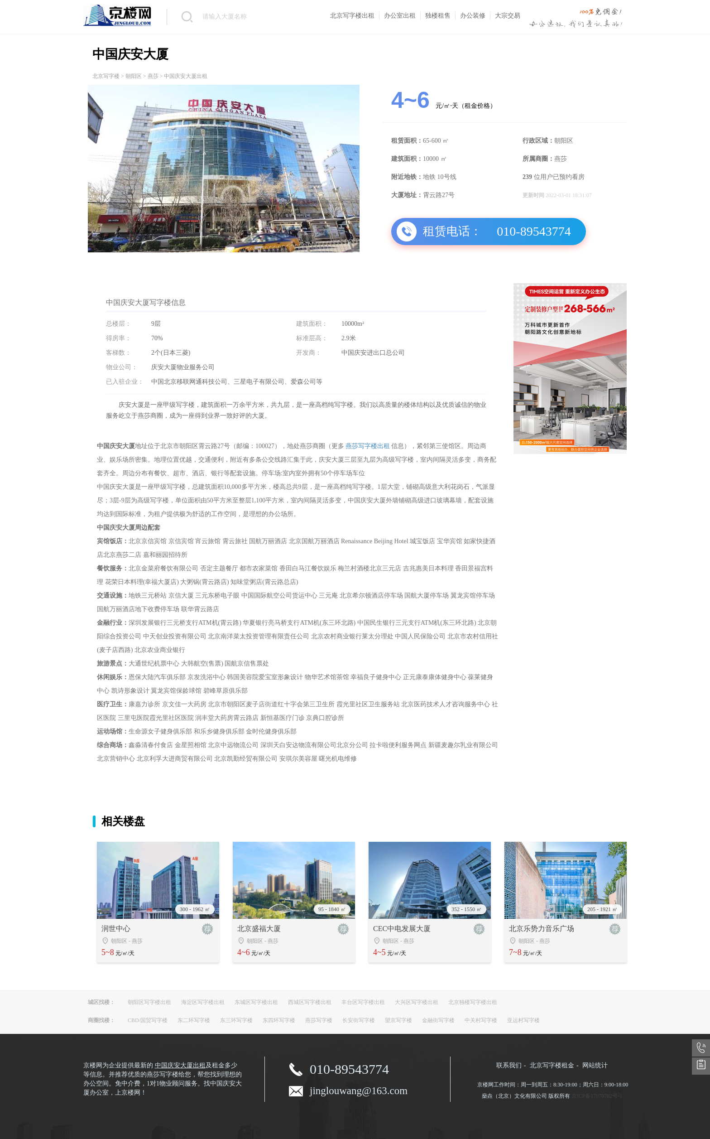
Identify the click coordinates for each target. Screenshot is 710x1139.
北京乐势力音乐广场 (541, 928)
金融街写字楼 (438, 1020)
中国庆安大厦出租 (180, 1065)
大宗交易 (507, 15)
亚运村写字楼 (523, 1020)
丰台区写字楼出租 (363, 1002)
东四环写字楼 (279, 1020)
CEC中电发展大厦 (402, 928)
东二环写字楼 (194, 1020)
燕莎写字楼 (318, 1020)
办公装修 (472, 15)
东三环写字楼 (236, 1020)
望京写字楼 (398, 1020)
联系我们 (509, 1065)
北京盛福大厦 (259, 928)
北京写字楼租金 (552, 1065)
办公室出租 (400, 15)
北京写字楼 (106, 76)
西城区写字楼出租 (309, 1002)
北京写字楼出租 (352, 15)
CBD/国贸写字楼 (148, 1020)
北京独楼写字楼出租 (472, 1002)
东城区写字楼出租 (256, 1002)
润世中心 (115, 928)
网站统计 (595, 1065)
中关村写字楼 (481, 1020)
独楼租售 (438, 15)
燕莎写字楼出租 (367, 446)
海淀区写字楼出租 (203, 1002)
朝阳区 (133, 76)
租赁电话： (452, 231)
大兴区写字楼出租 (416, 1002)
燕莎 (153, 76)
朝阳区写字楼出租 (149, 1002)
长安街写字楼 (358, 1020)
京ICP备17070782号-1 (597, 1096)
